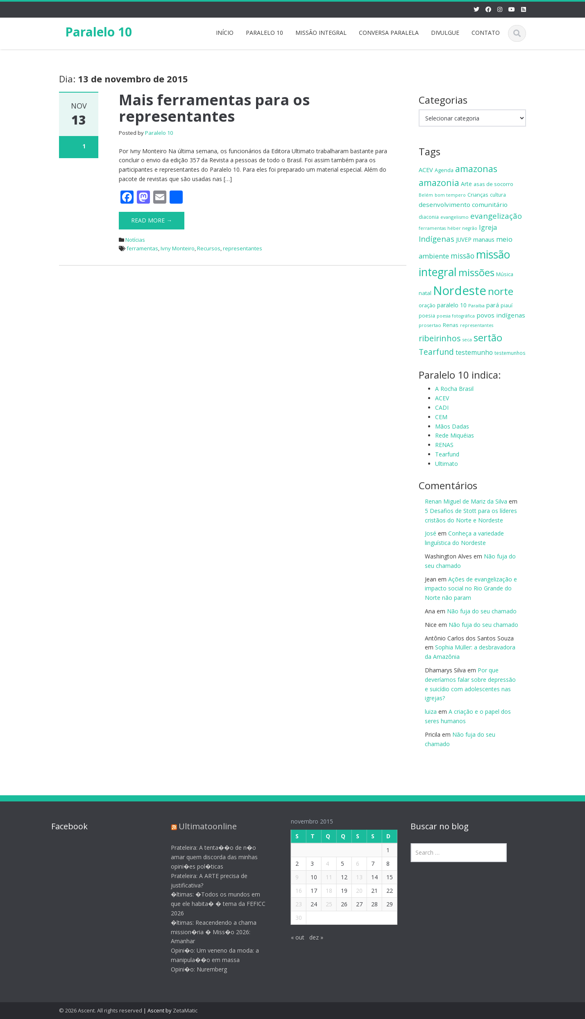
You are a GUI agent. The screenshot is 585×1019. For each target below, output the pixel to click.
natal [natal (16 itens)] (425, 293)
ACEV (442, 398)
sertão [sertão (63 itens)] (488, 337)
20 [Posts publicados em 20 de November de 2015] (354, 890)
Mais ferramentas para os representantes (214, 108)
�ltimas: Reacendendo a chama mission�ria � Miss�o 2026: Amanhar (209, 932)
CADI (442, 407)
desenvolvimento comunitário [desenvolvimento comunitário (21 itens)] (463, 204)
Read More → (151, 220)
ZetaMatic (185, 1010)
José (430, 533)
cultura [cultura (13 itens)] (498, 194)
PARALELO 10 (264, 32)
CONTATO (486, 32)
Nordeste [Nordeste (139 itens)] (459, 290)
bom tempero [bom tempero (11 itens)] (450, 195)
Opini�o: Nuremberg (194, 969)
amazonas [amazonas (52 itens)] (476, 169)
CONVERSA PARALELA (389, 32)
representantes (242, 248)
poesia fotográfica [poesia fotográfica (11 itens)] (456, 316)
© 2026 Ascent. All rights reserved (100, 1010)
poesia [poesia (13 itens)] (427, 315)
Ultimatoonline (203, 826)
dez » (311, 937)
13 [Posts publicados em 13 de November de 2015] (354, 877)
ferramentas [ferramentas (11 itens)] (432, 228)
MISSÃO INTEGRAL (321, 32)
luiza (431, 711)
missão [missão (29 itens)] (462, 256)
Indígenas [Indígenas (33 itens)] (436, 239)
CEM (441, 417)
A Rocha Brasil (454, 389)
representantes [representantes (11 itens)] (476, 325)
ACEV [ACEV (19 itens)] (426, 170)
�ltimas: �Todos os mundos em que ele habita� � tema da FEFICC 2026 (213, 903)
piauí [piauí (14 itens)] (506, 305)
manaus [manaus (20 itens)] (483, 239)
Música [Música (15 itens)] (504, 274)
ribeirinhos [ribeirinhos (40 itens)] (440, 338)
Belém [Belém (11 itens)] (426, 195)
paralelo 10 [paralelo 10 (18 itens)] (452, 305)
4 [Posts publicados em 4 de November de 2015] (322, 863)
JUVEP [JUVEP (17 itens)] (464, 239)
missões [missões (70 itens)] (476, 272)
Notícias (135, 239)
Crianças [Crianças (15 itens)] (477, 194)
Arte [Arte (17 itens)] (466, 184)
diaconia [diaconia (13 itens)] (429, 216)
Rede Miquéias (454, 435)
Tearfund (447, 454)
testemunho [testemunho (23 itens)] (474, 352)
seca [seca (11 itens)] (467, 340)
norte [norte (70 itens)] (500, 291)
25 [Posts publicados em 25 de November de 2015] (323, 904)
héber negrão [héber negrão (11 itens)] (462, 228)
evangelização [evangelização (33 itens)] (496, 216)
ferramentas (142, 248)
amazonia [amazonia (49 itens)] (439, 182)
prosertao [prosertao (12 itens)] (430, 325)
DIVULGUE (445, 32)
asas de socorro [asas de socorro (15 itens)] (493, 184)
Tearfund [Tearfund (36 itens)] (436, 351)
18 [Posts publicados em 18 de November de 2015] (323, 890)
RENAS (444, 445)
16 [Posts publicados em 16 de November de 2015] (293, 890)
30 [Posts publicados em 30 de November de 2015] (293, 917)
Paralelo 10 (98, 31)
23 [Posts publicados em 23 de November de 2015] (293, 904)
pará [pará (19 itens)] (492, 305)
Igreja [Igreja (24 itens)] (488, 227)
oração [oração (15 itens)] (427, 305)
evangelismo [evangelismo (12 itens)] (454, 217)
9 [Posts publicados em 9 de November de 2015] (291, 877)
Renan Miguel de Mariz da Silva (466, 501)
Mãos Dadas (452, 426)
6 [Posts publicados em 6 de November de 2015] (352, 863)
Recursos (208, 248)
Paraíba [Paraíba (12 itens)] (476, 305)
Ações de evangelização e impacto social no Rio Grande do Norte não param (471, 588)
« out (292, 937)
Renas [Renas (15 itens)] (450, 325)
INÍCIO (225, 32)
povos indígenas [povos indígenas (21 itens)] (500, 315)
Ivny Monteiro (178, 248)
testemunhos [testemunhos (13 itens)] (510, 353)
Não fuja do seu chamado (482, 611)
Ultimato (446, 464)
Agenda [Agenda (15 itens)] (444, 170)
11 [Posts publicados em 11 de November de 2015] (323, 877)
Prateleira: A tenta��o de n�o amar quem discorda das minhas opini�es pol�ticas (209, 857)
